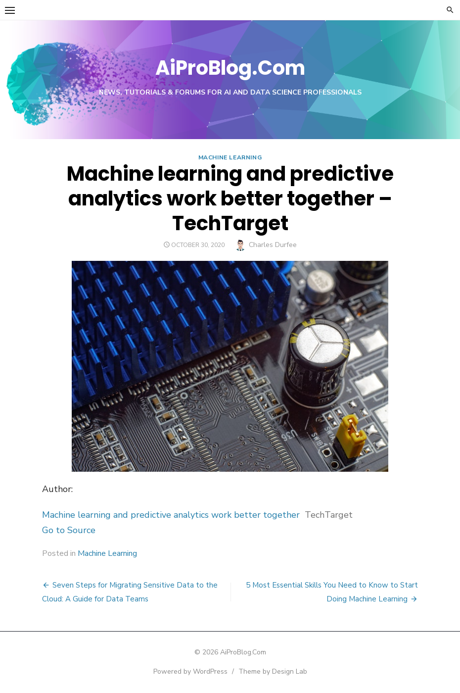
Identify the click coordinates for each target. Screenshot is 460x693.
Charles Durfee (273, 244)
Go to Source (68, 530)
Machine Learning (230, 157)
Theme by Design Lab (272, 671)
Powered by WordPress (190, 671)
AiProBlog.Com (230, 68)
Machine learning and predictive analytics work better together (171, 515)
